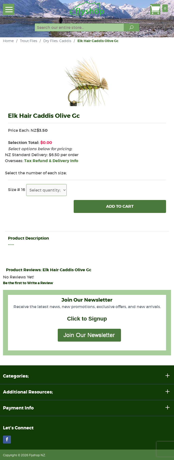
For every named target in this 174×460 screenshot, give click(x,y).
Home (8, 41)
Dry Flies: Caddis (57, 41)
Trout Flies (28, 41)
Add (120, 206)
